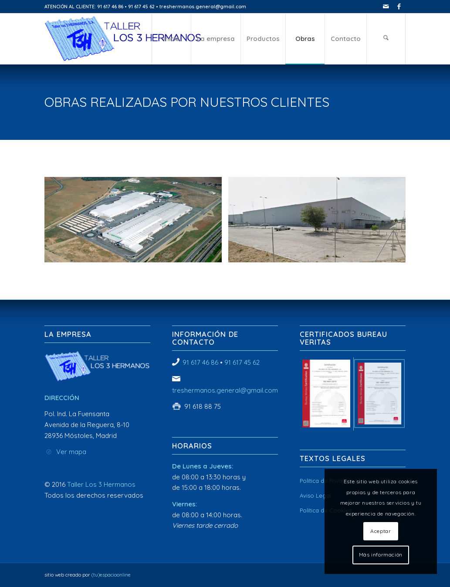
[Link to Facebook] (399, 6)
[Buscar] (386, 39)
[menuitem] (171, 39)
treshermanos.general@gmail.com (225, 390)
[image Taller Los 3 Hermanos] (136, 223)
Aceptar (380, 531)
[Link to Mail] (385, 6)
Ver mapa (71, 452)
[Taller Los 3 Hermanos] (123, 39)
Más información (381, 554)
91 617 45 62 (242, 362)
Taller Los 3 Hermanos (101, 484)
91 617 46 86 (200, 362)
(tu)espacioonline (111, 575)
